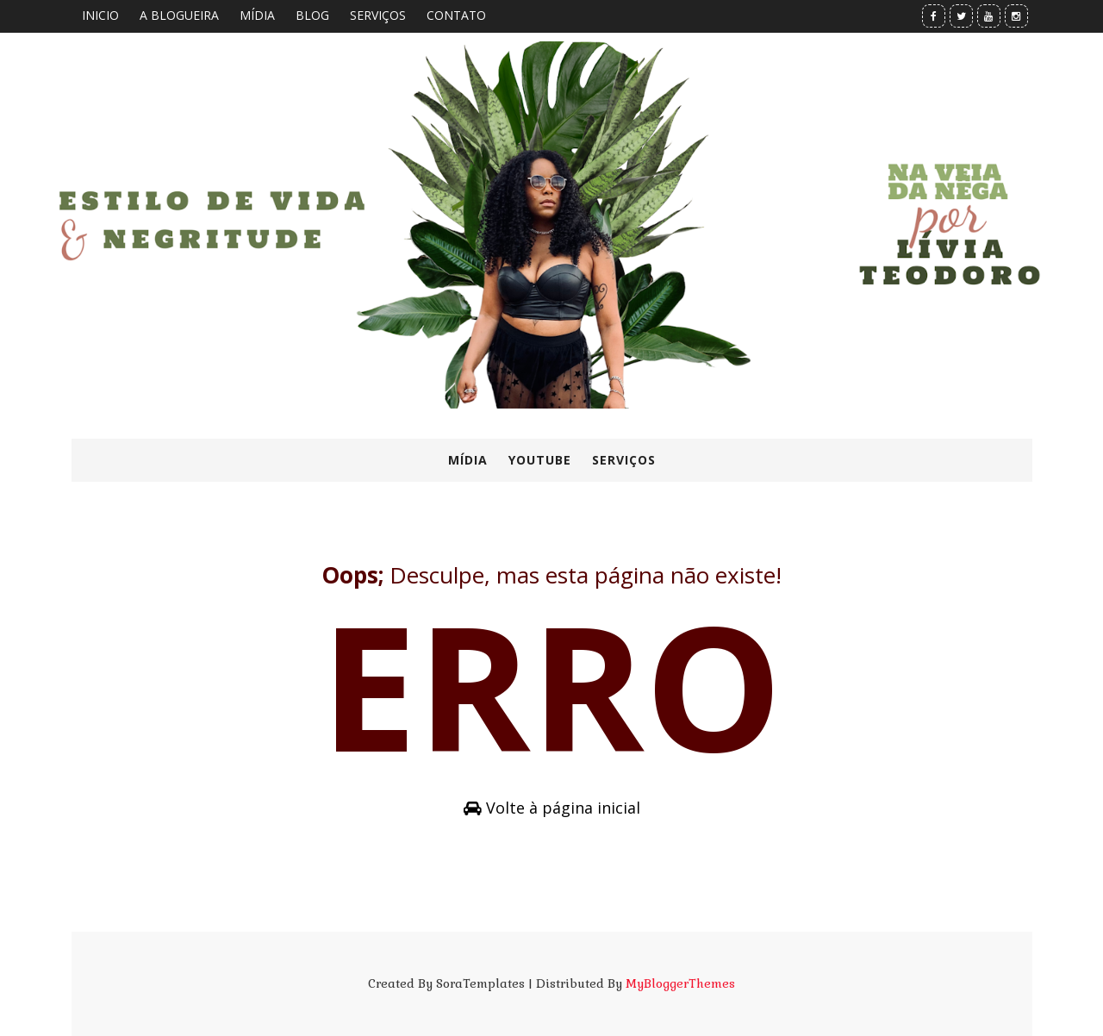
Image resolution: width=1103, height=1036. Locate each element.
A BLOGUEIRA (179, 15)
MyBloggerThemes (680, 983)
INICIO (100, 15)
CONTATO (456, 15)
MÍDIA (257, 15)
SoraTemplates (480, 983)
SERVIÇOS (378, 15)
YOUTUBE (539, 460)
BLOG (312, 15)
